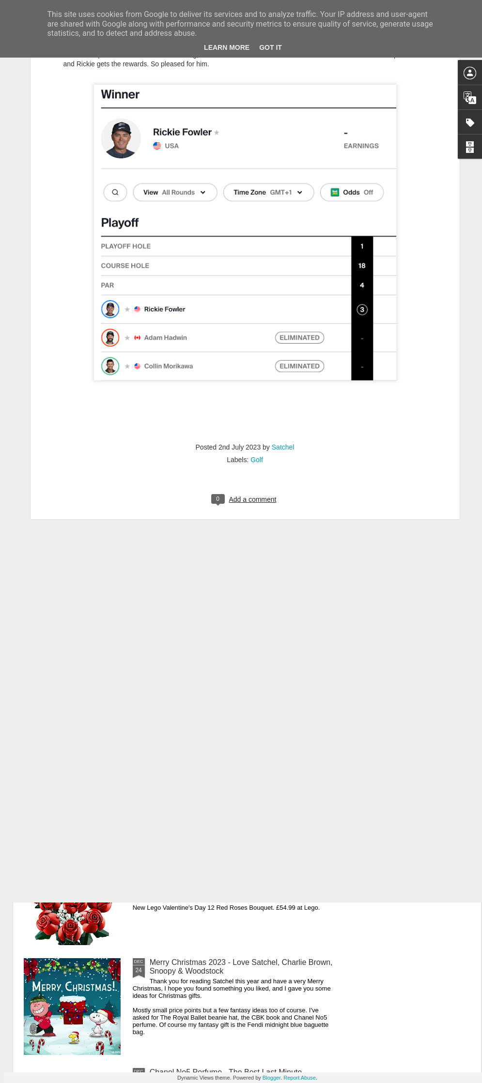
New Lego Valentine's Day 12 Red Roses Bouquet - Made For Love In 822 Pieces (238, 856)
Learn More (226, 47)
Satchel (283, 342)
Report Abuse (299, 1078)
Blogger (271, 1078)
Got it (270, 47)
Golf (256, 354)
